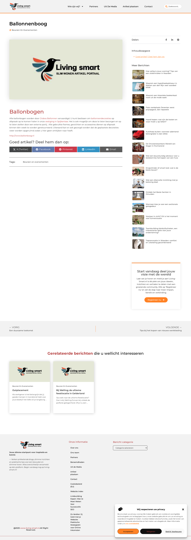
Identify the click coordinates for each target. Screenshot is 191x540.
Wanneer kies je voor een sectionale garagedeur (162, 205)
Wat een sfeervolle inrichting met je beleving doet (162, 181)
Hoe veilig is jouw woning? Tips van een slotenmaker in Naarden (162, 72)
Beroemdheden (77, 462)
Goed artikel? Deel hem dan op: (150, 56)
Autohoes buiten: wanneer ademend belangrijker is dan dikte (162, 133)
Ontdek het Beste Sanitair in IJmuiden (158, 193)
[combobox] (173, 7)
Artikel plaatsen (130, 6)
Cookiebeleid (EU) (76, 485)
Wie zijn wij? (75, 6)
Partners (93, 6)
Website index (76, 491)
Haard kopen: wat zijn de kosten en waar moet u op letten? (161, 120)
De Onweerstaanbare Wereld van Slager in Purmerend (160, 145)
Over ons (74, 448)
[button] (183, 509)
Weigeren (151, 531)
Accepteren (128, 531)
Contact (148, 6)
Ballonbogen (26, 111)
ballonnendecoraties (101, 118)
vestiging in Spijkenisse (56, 121)
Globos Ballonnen (48, 118)
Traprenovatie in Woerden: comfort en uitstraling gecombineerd (161, 241)
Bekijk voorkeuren (174, 531)
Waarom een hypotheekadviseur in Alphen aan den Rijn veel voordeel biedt (161, 85)
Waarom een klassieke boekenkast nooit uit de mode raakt (161, 96)
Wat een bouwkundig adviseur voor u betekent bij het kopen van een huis (162, 157)
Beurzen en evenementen (24, 30)
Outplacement (20, 390)
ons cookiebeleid (132, 524)
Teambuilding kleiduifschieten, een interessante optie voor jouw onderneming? (161, 230)
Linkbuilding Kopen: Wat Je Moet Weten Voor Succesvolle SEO (76, 502)
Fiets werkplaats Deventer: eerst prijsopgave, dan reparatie (160, 108)
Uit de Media (76, 467)
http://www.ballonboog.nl (21, 135)
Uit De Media (110, 6)
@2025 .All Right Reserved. (31, 529)
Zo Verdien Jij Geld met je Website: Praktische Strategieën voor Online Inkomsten (76, 522)
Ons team (74, 452)
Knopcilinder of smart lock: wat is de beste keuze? (162, 169)
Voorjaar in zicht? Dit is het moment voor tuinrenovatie (162, 217)
